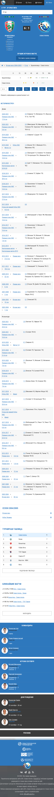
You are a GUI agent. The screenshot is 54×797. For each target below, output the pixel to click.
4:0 (26, 114)
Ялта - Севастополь (19, 589)
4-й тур (7, 210)
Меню (50, 3)
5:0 (26, 124)
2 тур (6, 294)
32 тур (7, 277)
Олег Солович (13, 720)
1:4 (26, 235)
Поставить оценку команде (27, 58)
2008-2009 (5, 284)
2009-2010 (5, 274)
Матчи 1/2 (8, 148)
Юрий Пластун (13, 710)
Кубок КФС (16, 145)
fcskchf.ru (37, 779)
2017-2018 (5, 194)
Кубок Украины (7, 517)
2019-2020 (5, 135)
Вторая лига (16, 300)
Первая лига (16, 256)
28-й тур (4, 140)
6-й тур (4, 427)
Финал (15, 394)
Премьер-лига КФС (8, 117)
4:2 (24, 484)
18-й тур (7, 269)
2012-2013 (5, 246)
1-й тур (4, 241)
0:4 (24, 422)
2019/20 (4, 168)
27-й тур (4, 199)
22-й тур (4, 438)
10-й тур (4, 337)
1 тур (6, 310)
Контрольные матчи (8, 166)
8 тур (26, 65)
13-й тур (4, 220)
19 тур (7, 302)
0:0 (26, 204)
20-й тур (4, 404)
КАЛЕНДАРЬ (27, 613)
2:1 (26, 215)
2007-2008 (5, 292)
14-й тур (4, 158)
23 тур (16, 479)
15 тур (16, 471)
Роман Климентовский (16, 638)
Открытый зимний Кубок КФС (11, 207)
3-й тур (4, 130)
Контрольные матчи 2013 (10, 251)
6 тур (6, 287)
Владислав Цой (13, 628)
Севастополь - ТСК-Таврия (21, 602)
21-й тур (7, 259)
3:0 (26, 163)
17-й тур (4, 119)
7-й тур (4, 366)
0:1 (26, 299)
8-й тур (4, 448)
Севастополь (23, 535)
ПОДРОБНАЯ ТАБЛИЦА (27, 571)
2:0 (26, 194)
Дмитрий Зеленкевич (15, 674)
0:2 (24, 350)
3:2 (26, 274)
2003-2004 (5, 307)
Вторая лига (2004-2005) (14, 65)
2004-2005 (5, 300)
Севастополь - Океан (19, 593)
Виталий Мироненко (15, 664)
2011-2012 (5, 266)
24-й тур (4, 327)
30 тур (16, 497)
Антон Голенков (14, 648)
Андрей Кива (13, 684)
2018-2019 (5, 173)
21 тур (16, 487)
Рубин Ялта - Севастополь (16, 606)
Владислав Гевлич (14, 700)
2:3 (26, 153)
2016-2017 (5, 225)
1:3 (24, 433)
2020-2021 (5, 114)
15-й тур (4, 230)
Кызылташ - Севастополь (16, 597)
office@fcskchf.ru (29, 794)
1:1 (26, 135)
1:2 (26, 145)
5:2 (26, 256)
